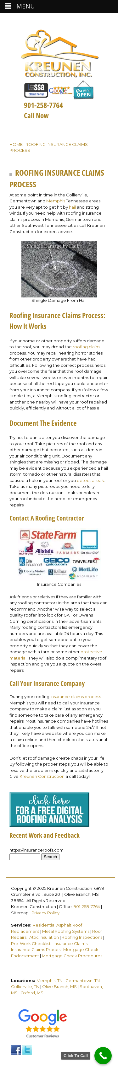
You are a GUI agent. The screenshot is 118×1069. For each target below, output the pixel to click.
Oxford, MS (31, 992)
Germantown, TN (82, 980)
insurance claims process (75, 696)
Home (16, 144)
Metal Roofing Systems (65, 931)
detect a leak (90, 480)
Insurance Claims (70, 943)
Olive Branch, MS (59, 986)
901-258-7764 (87, 906)
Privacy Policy (45, 912)
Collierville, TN (25, 986)
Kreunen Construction (42, 776)
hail (72, 207)
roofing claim (86, 346)
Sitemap (20, 912)
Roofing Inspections (82, 937)
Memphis (55, 200)
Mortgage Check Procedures (72, 955)
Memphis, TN (50, 980)
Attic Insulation (44, 937)
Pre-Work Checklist (31, 943)
